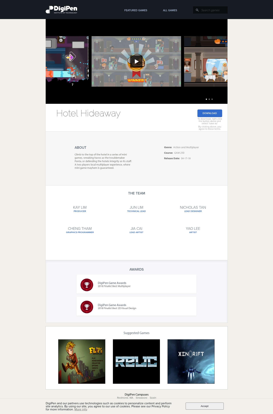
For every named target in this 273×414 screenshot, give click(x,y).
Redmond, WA (125, 397)
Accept (204, 406)
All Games (170, 10)
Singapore (141, 397)
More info (80, 409)
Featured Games (135, 10)
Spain (153, 397)
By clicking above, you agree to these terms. (209, 127)
